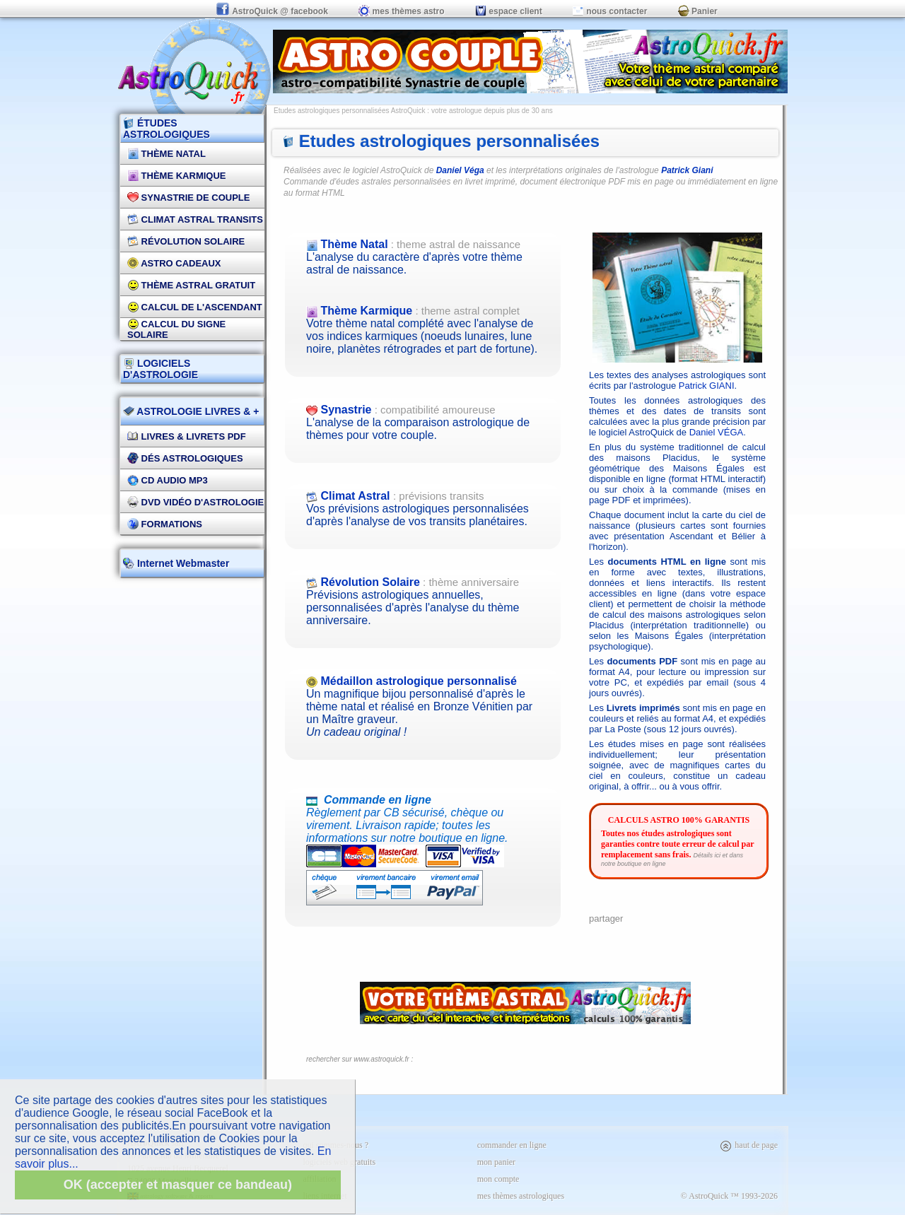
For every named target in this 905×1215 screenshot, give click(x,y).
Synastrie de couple (188, 197)
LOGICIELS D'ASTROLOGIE (160, 369)
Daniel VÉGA (716, 432)
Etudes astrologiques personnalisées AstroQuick (350, 111)
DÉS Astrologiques (185, 458)
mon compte (498, 1179)
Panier (698, 11)
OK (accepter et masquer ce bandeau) (178, 1185)
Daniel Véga (460, 170)
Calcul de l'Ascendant (194, 307)
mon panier (496, 1162)
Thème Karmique (176, 175)
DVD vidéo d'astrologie (195, 502)
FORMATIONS (164, 524)
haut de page (748, 1145)
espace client (508, 11)
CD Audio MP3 (167, 480)
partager (606, 918)
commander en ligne (512, 1145)
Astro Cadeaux (174, 263)
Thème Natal (166, 153)
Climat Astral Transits (195, 219)
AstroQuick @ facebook (273, 11)
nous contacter (610, 11)
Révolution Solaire (186, 241)
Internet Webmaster (181, 563)
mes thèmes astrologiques (520, 1196)
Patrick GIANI (707, 385)
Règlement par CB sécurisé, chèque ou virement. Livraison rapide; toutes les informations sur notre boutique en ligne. (426, 838)
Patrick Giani (687, 170)
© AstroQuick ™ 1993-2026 (729, 1196)
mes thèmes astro (401, 11)
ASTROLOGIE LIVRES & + (191, 411)
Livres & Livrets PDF (186, 436)
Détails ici (706, 855)
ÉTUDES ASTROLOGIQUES (166, 128)
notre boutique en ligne (633, 863)
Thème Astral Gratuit (191, 285)
